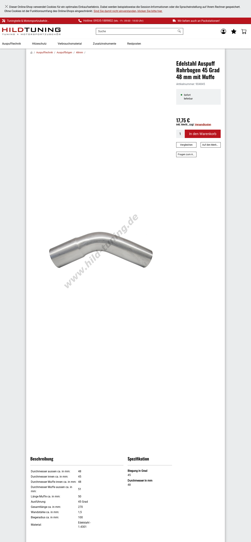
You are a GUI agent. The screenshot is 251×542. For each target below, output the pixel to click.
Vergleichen (186, 144)
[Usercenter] (223, 31)
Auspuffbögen (64, 52)
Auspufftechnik (11, 43)
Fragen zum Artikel (187, 154)
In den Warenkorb (202, 134)
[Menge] (180, 134)
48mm (79, 52)
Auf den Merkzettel (211, 144)
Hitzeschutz (39, 43)
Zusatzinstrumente (104, 43)
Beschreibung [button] (41, 458)
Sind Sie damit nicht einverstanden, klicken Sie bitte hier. (128, 11)
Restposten (134, 43)
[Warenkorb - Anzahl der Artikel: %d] (244, 31)
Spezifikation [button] (138, 458)
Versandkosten (203, 124)
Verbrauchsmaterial (70, 43)
